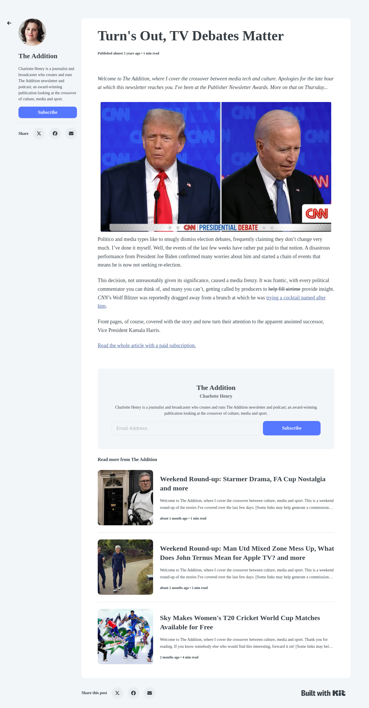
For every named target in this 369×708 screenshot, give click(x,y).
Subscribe (48, 112)
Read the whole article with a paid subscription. (147, 345)
